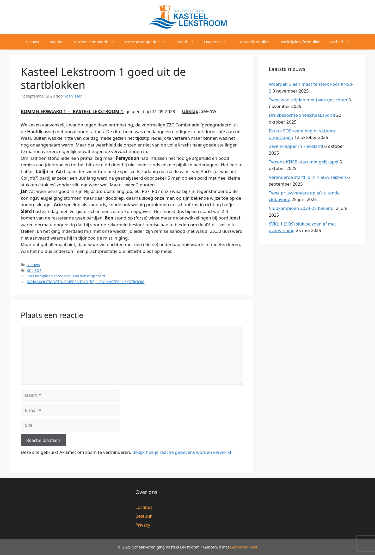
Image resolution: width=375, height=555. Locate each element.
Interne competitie (97, 42)
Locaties (144, 507)
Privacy (143, 525)
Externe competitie (148, 42)
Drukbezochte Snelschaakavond (302, 115)
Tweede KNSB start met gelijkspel (304, 162)
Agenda (56, 41)
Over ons (218, 42)
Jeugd (188, 42)
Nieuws (32, 41)
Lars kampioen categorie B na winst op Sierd (66, 275)
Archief (342, 42)
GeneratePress (243, 547)
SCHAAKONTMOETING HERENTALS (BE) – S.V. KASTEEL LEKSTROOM (86, 281)
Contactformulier (253, 41)
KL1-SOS (34, 270)
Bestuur (144, 516)
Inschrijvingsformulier (299, 41)
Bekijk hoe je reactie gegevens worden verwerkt (181, 452)
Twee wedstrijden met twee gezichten (308, 100)
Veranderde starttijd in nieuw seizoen (307, 177)
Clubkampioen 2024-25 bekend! (302, 208)
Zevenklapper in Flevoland (296, 146)
